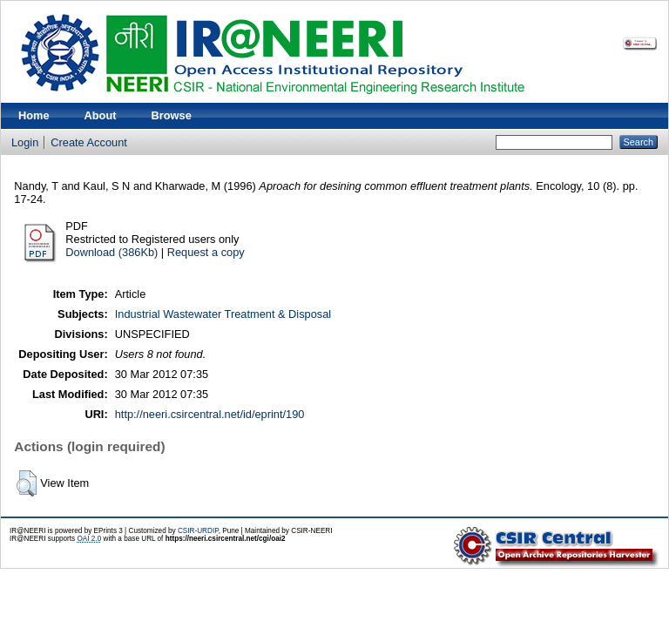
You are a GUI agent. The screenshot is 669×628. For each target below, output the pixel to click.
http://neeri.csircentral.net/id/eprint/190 (210, 414)
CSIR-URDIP (198, 531)
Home (34, 115)
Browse (172, 115)
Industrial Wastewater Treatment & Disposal (223, 314)
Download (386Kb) (111, 252)
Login (24, 142)
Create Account (89, 142)
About (100, 115)
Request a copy (206, 252)
